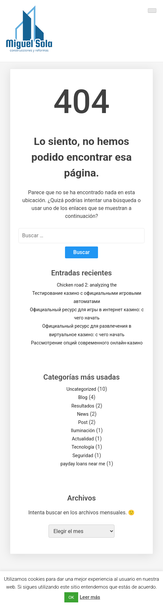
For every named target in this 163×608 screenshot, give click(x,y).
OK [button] (71, 597)
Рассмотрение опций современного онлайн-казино (87, 342)
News (82, 414)
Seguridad (83, 455)
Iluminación (83, 430)
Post (83, 422)
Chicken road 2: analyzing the (87, 285)
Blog (82, 397)
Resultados (82, 406)
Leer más (90, 597)
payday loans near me (82, 463)
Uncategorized (81, 389)
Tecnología (83, 447)
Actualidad (83, 438)
